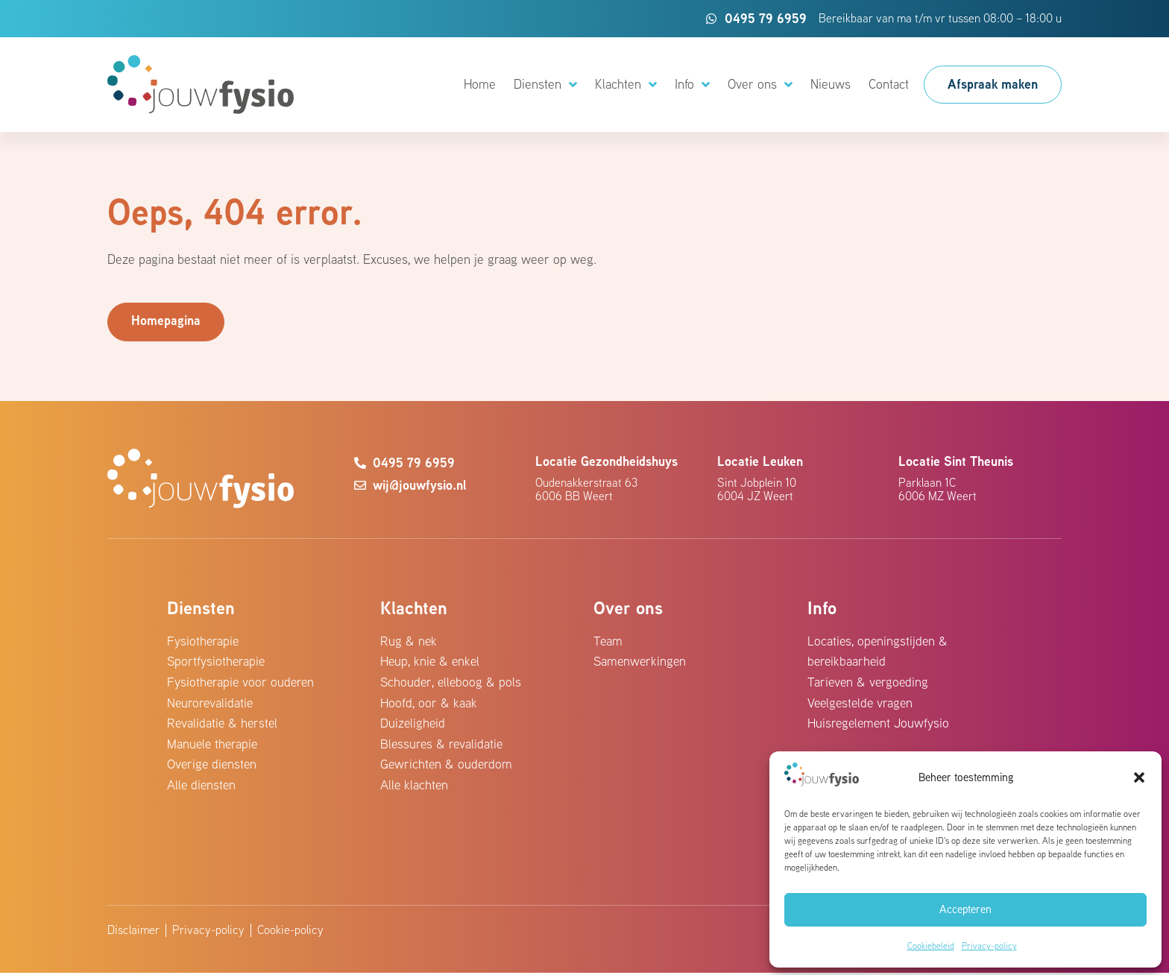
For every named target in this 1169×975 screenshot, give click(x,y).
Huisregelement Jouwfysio (879, 724)
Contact (889, 83)
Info (692, 85)
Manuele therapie (213, 745)
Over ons (760, 85)
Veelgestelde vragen (862, 703)
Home (480, 83)
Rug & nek (409, 640)
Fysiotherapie (203, 640)
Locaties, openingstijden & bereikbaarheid (878, 651)
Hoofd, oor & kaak (428, 703)
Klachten (626, 85)
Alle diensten (202, 787)
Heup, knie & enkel (431, 661)
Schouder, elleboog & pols (452, 682)
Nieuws (830, 83)
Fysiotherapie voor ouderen (242, 682)
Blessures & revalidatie (442, 745)
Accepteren (965, 909)
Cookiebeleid (930, 945)
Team (608, 640)
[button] (1139, 777)
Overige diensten (213, 766)
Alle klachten (415, 787)
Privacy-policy (989, 945)
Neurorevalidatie (211, 703)
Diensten (545, 85)
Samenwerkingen (641, 661)
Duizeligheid (413, 724)
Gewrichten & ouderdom (447, 766)
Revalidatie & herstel (223, 724)
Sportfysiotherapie (217, 661)
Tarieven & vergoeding (869, 682)
